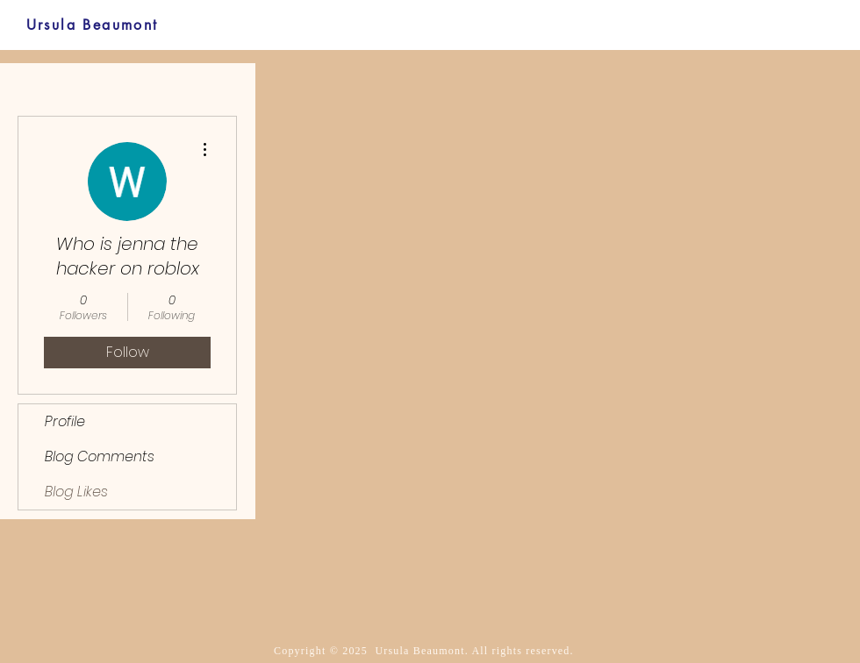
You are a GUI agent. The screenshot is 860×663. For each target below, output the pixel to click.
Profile (65, 421)
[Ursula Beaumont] (92, 24)
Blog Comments (99, 456)
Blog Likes (76, 491)
